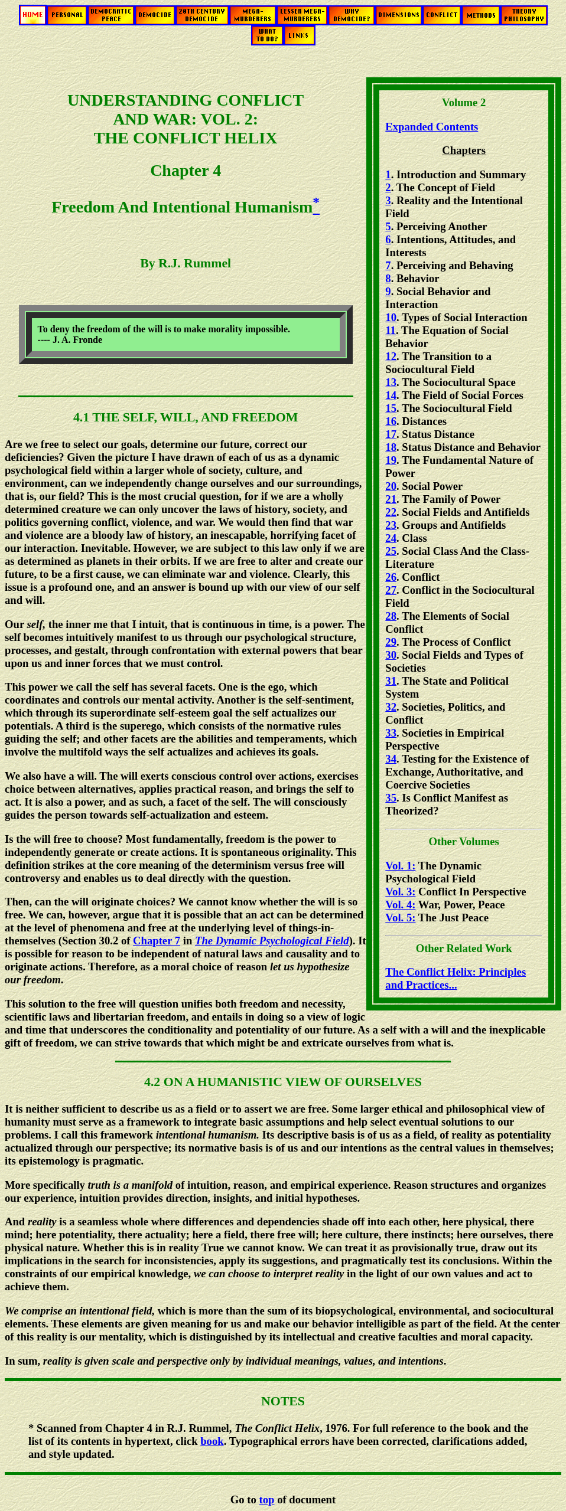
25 (390, 551)
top (267, 1499)
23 (390, 525)
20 (390, 486)
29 (390, 642)
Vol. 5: (400, 917)
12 (390, 356)
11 (390, 330)
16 (390, 421)
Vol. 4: (400, 904)
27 (390, 590)
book (211, 1441)
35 (390, 798)
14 (390, 395)
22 (390, 512)
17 (390, 434)
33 (390, 733)
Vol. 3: (400, 891)
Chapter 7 (156, 940)
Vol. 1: (400, 865)
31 (390, 681)
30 (390, 655)
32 (390, 707)
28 (390, 616)
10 (390, 317)
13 (390, 382)
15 (390, 408)
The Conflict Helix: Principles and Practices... (455, 978)
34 (390, 759)
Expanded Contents (431, 126)
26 (390, 577)
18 (390, 447)
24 (390, 538)
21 (390, 499)
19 (390, 460)
